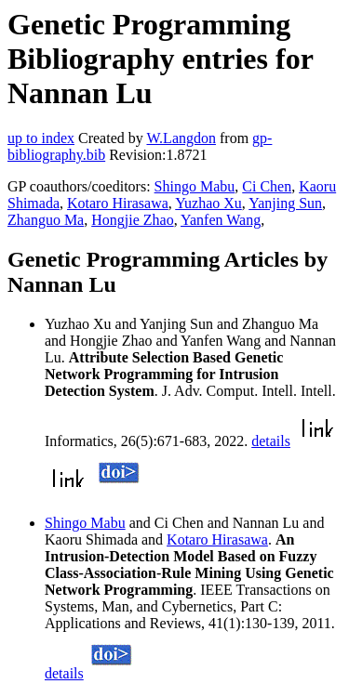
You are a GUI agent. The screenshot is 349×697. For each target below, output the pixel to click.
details (270, 441)
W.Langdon (181, 138)
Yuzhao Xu (208, 203)
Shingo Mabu (194, 186)
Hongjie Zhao (132, 220)
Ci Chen (266, 186)
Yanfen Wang (221, 220)
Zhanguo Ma (45, 220)
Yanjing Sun (285, 203)
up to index (40, 138)
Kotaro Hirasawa (117, 203)
